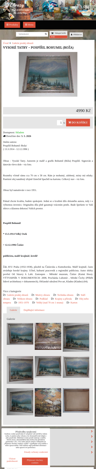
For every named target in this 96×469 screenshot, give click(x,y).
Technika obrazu (65, 295)
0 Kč (53, 37)
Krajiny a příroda (63, 298)
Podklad (44, 298)
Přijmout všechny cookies (35, 461)
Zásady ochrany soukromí (36, 452)
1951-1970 (23, 302)
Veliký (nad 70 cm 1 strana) (49, 302)
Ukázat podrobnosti (12, 459)
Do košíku (78, 122)
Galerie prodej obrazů (17, 295)
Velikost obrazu (24, 298)
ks (61, 123)
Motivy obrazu (42, 295)
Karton (73, 302)
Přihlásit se (76, 35)
